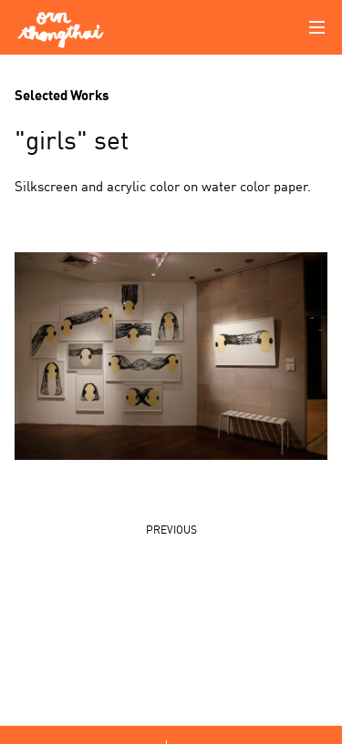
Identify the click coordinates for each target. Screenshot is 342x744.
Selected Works (62, 94)
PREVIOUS (171, 528)
